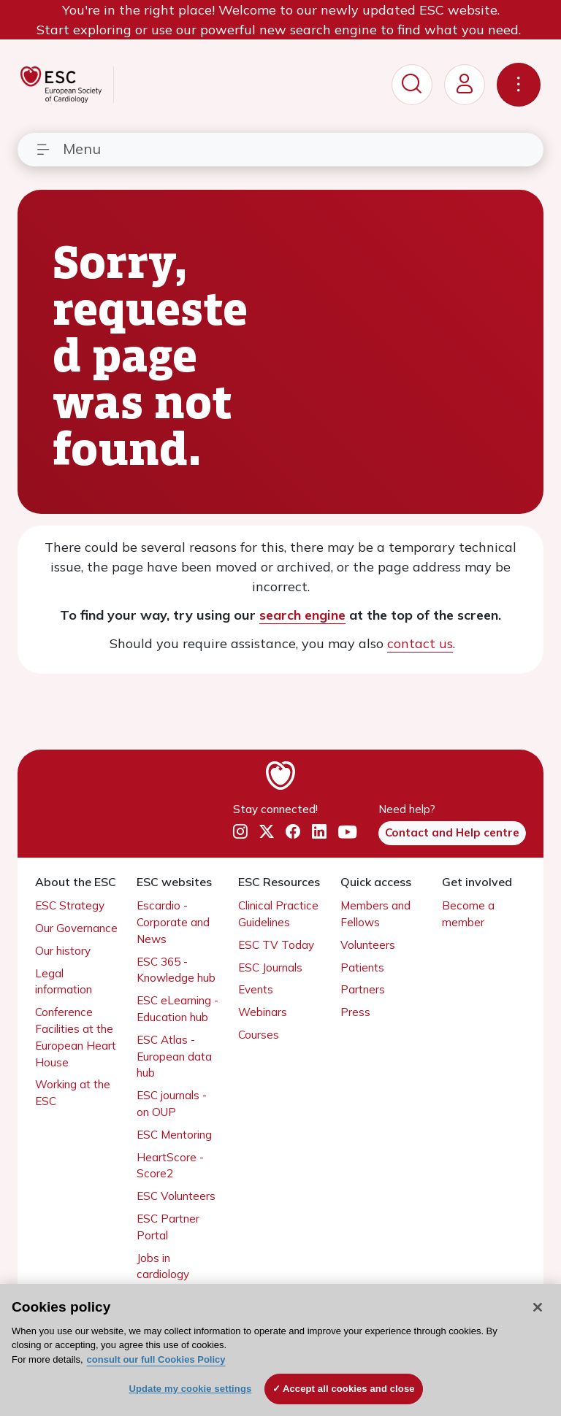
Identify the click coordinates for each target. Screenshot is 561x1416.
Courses (258, 1035)
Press (355, 1012)
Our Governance (76, 928)
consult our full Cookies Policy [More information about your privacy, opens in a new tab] (156, 1359)
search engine (302, 615)
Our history (63, 951)
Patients (362, 967)
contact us (420, 643)
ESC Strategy (69, 905)
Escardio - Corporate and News (173, 922)
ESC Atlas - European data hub (174, 1056)
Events (255, 989)
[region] (280, 1350)
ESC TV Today (276, 945)
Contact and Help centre (452, 832)
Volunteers (367, 945)
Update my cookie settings (190, 1388)
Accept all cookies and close (349, 1388)
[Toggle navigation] (519, 85)
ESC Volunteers (176, 1196)
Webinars (262, 1012)
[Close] (538, 1307)
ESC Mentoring (174, 1135)
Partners (362, 989)
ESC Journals (270, 967)
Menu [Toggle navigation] (68, 148)
